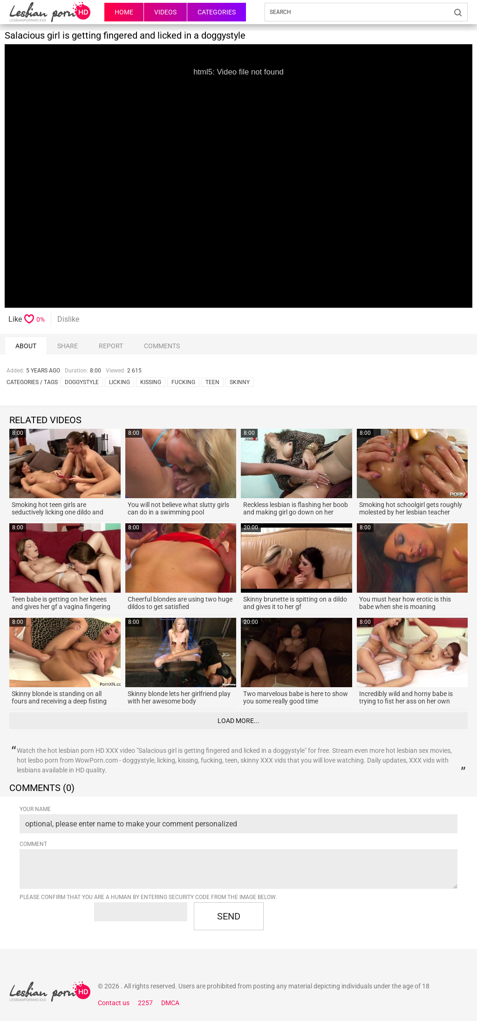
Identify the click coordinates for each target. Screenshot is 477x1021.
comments (162, 346)
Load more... (238, 720)
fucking (183, 382)
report (111, 346)
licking (119, 382)
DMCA (170, 1003)
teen (212, 382)
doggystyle (82, 382)
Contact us (113, 1003)
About (25, 346)
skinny (240, 382)
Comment (33, 844)
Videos (165, 12)
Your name (35, 809)
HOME (124, 12)
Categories (217, 12)
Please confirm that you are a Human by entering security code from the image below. (148, 897)
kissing (150, 382)
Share (67, 346)
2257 (145, 1003)
